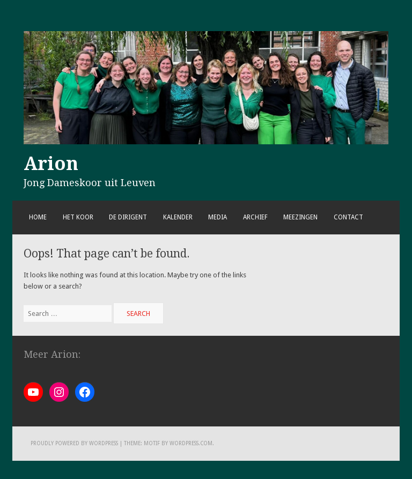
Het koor (78, 217)
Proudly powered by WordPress (74, 443)
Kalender (178, 217)
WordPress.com (191, 443)
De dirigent (128, 217)
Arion (51, 163)
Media (217, 217)
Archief (255, 217)
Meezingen (300, 217)
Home (38, 217)
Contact (348, 217)
